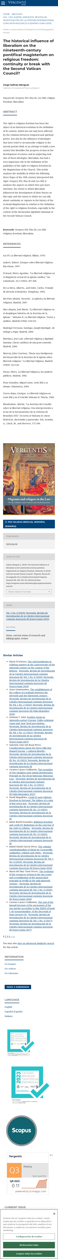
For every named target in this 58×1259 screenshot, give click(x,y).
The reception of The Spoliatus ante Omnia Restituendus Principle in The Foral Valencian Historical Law (31, 774)
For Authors (10, 968)
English (8, 1006)
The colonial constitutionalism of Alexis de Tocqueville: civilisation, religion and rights (31, 849)
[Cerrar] (54, 1214)
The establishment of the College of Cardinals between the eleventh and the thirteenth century (30, 692)
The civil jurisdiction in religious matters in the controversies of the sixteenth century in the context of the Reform (32, 666)
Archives (17, 14)
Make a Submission (18, 987)
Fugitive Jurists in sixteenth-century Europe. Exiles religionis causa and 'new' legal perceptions (31, 720)
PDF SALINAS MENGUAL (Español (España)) (25, 524)
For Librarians (11, 973)
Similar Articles (13, 655)
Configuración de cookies (29, 1237)
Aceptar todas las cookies (29, 1254)
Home (6, 14)
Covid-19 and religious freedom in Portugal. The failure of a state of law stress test (31, 800)
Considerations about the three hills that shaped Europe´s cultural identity (30, 749)
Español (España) (14, 1011)
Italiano (9, 1016)
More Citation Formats (19, 591)
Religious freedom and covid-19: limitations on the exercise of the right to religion (31, 825)
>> (13, 936)
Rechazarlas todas (29, 1246)
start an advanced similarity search (35, 943)
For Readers (10, 964)
